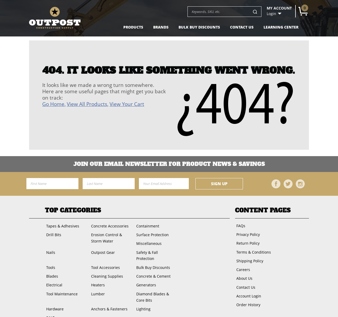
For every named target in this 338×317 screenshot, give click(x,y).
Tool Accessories (104, 257)
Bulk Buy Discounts (199, 27)
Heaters (97, 273)
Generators (145, 273)
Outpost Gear (102, 249)
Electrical (53, 273)
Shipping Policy (248, 256)
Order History (247, 296)
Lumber (97, 280)
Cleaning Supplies (106, 265)
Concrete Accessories (108, 225)
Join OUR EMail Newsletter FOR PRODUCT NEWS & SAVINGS (169, 164)
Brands (160, 27)
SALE (49, 303)
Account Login (247, 288)
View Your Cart (127, 104)
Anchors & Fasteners (108, 295)
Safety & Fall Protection (155, 249)
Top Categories (73, 210)
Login (271, 13)
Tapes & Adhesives (61, 225)
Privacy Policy (247, 233)
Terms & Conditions (252, 248)
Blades (51, 265)
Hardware (53, 295)
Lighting (142, 295)
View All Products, (88, 104)
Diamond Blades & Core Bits (156, 284)
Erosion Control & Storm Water (105, 236)
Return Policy (246, 241)
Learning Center (281, 27)
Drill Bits (52, 233)
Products (133, 27)
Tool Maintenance (60, 280)
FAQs (239, 225)
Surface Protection (151, 233)
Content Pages (263, 210)
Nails (49, 249)
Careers (242, 264)
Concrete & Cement (152, 265)
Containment (146, 225)
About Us (243, 272)
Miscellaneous (147, 241)
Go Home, (54, 104)
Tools (49, 257)
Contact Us (241, 27)
